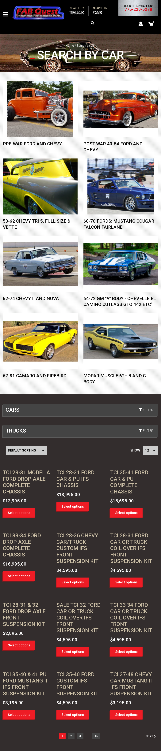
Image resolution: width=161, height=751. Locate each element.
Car (100, 11)
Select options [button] (19, 513)
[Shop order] (26, 451)
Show (135, 451)
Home (70, 46)
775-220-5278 (138, 9)
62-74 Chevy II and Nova (31, 299)
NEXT (151, 737)
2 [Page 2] (71, 737)
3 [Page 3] (80, 737)
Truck (77, 11)
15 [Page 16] (96, 737)
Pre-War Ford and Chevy (32, 144)
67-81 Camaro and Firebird (35, 376)
